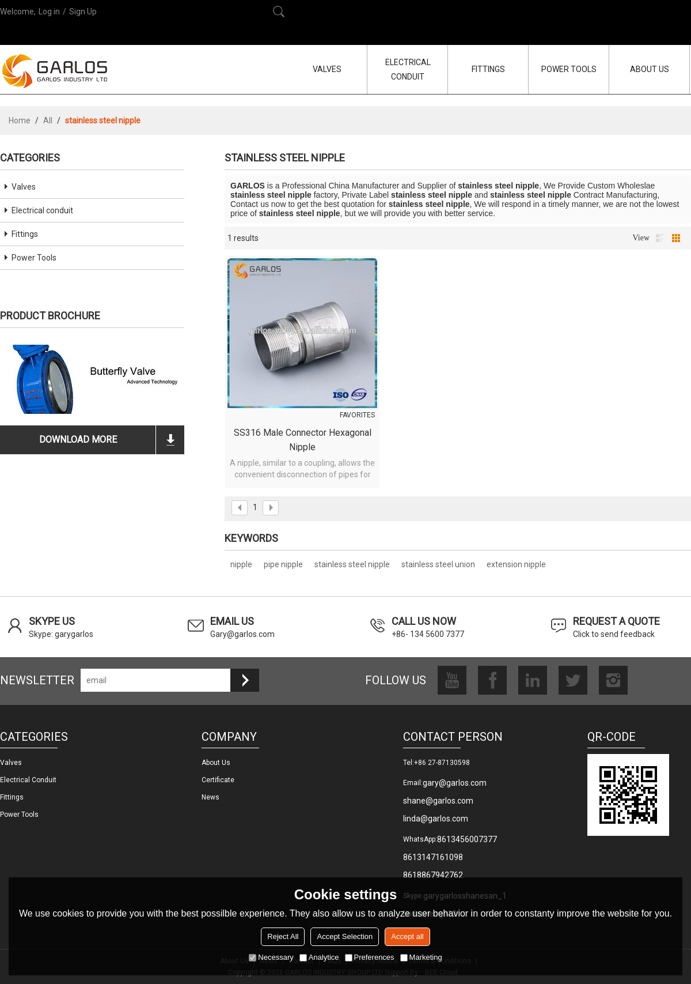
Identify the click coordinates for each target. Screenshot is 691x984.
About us (216, 763)
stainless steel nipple (352, 564)
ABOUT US (649, 69)
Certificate (218, 780)
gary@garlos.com (455, 782)
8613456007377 (467, 839)
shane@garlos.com (438, 800)
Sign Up (83, 11)
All (47, 120)
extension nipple (516, 564)
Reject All (282, 936)
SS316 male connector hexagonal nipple (302, 440)
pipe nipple (283, 564)
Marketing (421, 957)
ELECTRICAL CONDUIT (408, 69)
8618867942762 (433, 875)
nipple (241, 564)
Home (20, 120)
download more (78, 439)
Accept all (407, 936)
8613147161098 (433, 857)
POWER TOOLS (569, 69)
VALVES (327, 69)
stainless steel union (438, 564)
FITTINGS (488, 69)
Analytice (319, 957)
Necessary (271, 957)
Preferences (369, 957)
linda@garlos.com (435, 818)
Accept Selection (345, 936)
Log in (49, 11)
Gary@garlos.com (242, 634)
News (210, 797)
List (660, 238)
